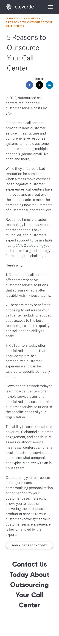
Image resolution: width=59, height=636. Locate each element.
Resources (32, 18)
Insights (12, 18)
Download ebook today (29, 545)
